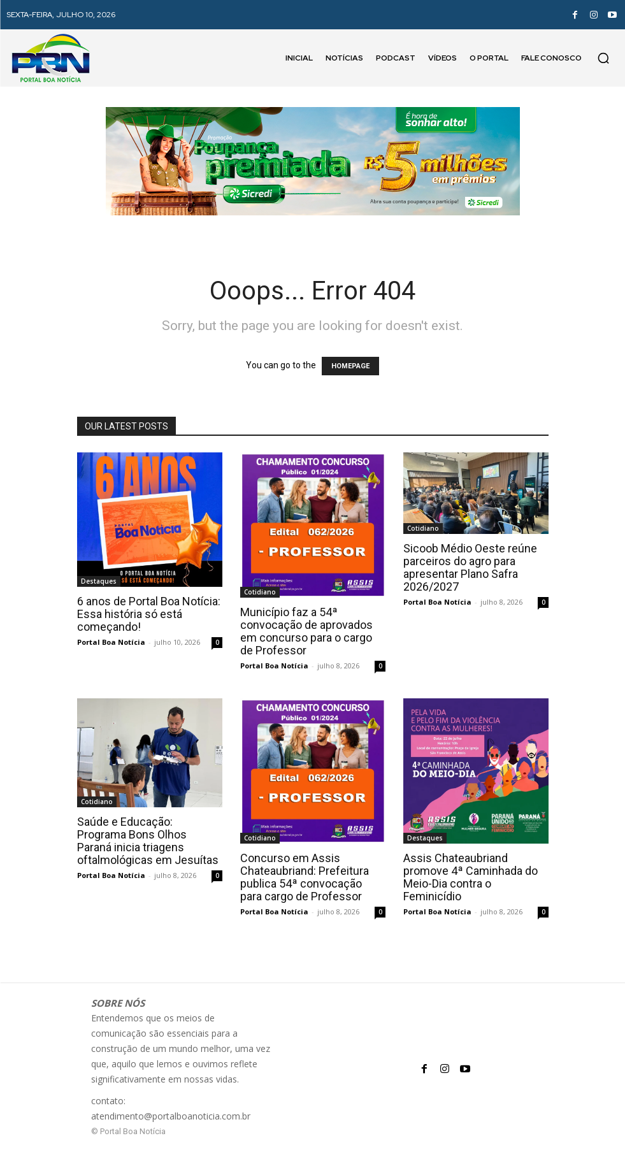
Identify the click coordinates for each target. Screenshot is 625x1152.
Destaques (99, 581)
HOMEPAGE (350, 366)
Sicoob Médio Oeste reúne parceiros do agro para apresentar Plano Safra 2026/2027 (470, 567)
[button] (603, 58)
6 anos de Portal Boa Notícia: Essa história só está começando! (148, 613)
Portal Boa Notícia (111, 642)
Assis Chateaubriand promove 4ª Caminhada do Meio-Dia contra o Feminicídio (470, 877)
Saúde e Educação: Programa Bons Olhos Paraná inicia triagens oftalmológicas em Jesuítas (148, 841)
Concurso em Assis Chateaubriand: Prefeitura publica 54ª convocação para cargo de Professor (304, 877)
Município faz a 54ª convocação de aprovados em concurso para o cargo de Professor (306, 631)
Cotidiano (260, 591)
